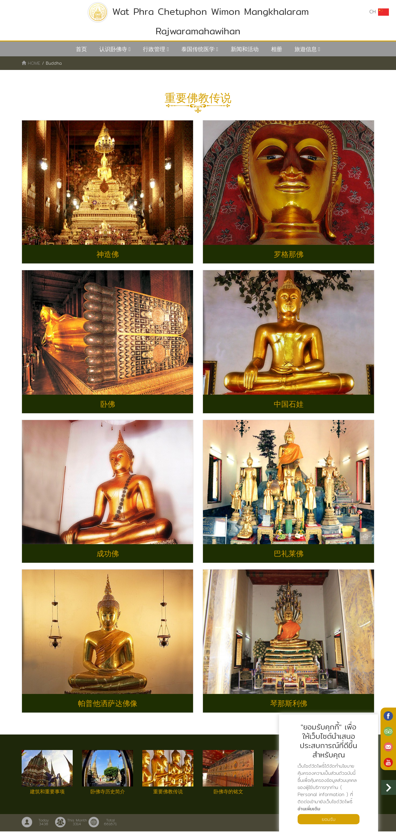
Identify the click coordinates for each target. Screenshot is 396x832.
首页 (81, 49)
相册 (276, 49)
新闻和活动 (245, 49)
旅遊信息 (306, 49)
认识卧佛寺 (113, 49)
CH (379, 12)
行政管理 (154, 49)
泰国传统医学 (198, 49)
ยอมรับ (328, 819)
